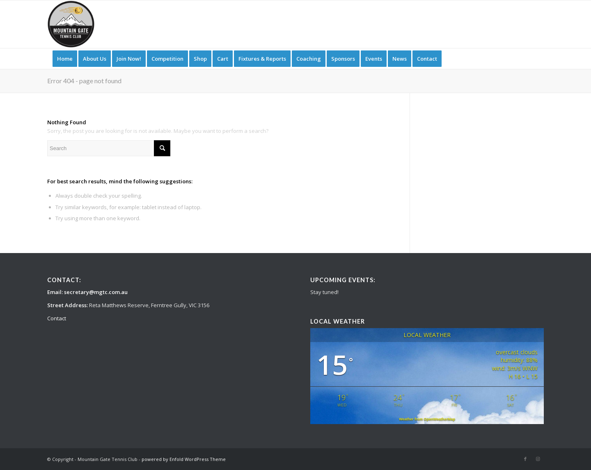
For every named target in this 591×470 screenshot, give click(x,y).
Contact (56, 318)
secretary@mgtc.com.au (96, 292)
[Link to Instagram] (537, 459)
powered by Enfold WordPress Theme (184, 459)
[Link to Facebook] (525, 459)
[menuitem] (64, 58)
